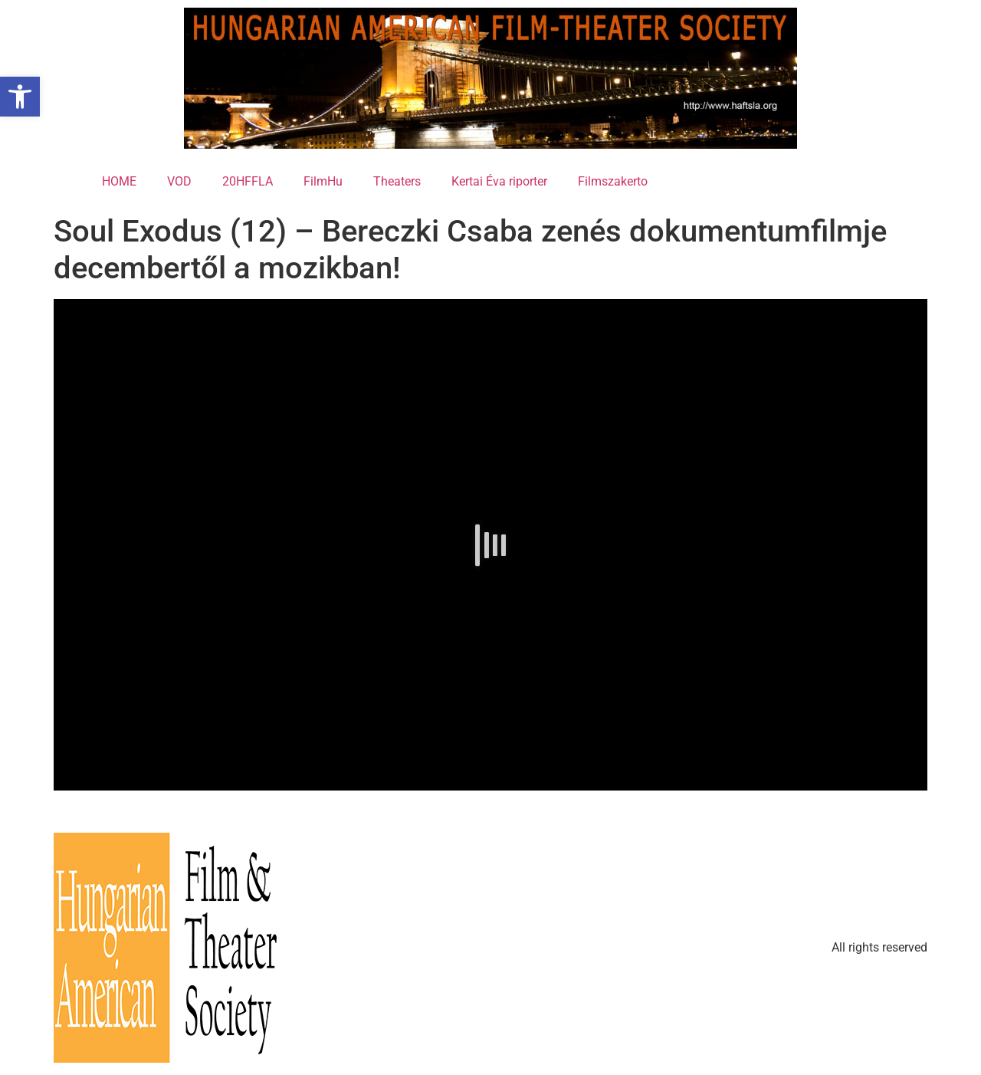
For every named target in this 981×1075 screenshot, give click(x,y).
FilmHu (323, 181)
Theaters (397, 181)
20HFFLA (247, 181)
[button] (20, 97)
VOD (179, 181)
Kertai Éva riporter (499, 181)
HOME (119, 181)
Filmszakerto (613, 181)
